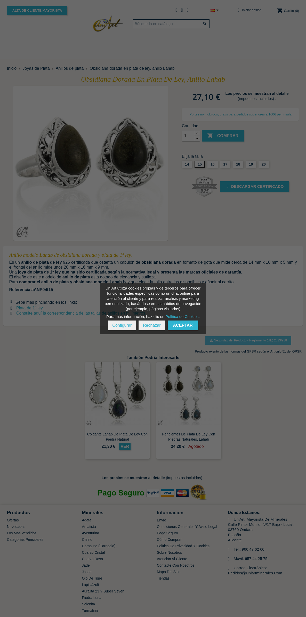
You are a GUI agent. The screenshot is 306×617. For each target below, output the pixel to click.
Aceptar (183, 325)
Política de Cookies (181, 316)
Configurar (122, 325)
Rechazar (151, 325)
